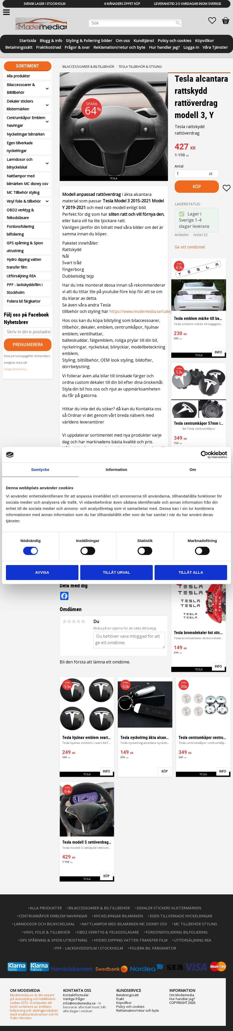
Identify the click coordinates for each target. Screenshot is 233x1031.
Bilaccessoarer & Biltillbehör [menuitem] (21, 88)
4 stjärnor (78, 621)
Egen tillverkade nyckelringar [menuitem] (20, 146)
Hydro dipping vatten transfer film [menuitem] (24, 263)
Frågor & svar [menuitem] (77, 47)
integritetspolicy (15, 369)
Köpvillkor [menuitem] (204, 40)
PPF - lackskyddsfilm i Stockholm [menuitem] (24, 288)
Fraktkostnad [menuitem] (48, 47)
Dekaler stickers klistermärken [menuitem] (20, 105)
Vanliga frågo (73, 998)
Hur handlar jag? (182, 998)
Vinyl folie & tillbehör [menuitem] (24, 201)
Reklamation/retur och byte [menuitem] (119, 47)
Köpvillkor (124, 1002)
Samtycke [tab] (40, 469)
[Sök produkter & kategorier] (135, 23)
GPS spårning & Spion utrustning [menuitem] (25, 246)
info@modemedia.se (79, 1003)
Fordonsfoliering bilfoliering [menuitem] (20, 230)
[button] (214, 20)
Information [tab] (116, 469)
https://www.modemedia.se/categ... (142, 311)
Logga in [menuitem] (191, 47)
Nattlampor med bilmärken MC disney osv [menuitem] (27, 179)
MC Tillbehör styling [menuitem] (23, 192)
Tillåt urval (116, 572)
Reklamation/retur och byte (137, 1010)
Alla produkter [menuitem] (18, 75)
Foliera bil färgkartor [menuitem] (23, 301)
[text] (202, 147)
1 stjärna (64, 621)
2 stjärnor (69, 621)
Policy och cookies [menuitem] (174, 40)
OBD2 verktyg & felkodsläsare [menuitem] (20, 213)
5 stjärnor (83, 621)
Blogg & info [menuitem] (51, 40)
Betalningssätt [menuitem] (18, 47)
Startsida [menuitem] (27, 40)
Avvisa (42, 572)
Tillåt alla (191, 572)
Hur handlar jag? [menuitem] (164, 47)
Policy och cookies (130, 1006)
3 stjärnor (74, 621)
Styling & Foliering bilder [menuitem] (89, 40)
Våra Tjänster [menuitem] (215, 47)
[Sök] (178, 23)
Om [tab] (193, 469)
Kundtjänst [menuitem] (143, 40)
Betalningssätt (127, 995)
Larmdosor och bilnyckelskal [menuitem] (19, 163)
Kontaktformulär (76, 995)
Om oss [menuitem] (123, 40)
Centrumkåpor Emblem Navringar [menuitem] (26, 121)
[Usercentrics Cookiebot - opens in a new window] (204, 455)
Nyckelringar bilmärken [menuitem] (25, 134)
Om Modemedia (181, 995)
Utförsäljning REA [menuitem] (21, 275)
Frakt (120, 998)
